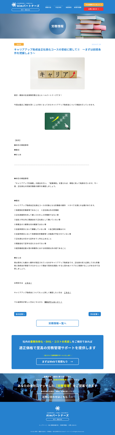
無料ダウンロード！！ (53, 302)
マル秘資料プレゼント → (93, 5)
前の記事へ (20, 314)
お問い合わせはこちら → (57, 397)
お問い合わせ (72, 425)
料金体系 (58, 6)
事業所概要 (77, 6)
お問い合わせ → (93, 9)
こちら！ (28, 283)
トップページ (43, 425)
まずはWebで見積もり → (57, 361)
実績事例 (69, 6)
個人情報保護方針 (53, 425)
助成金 (19, 44)
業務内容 (48, 6)
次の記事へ (94, 314)
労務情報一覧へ (57, 323)
